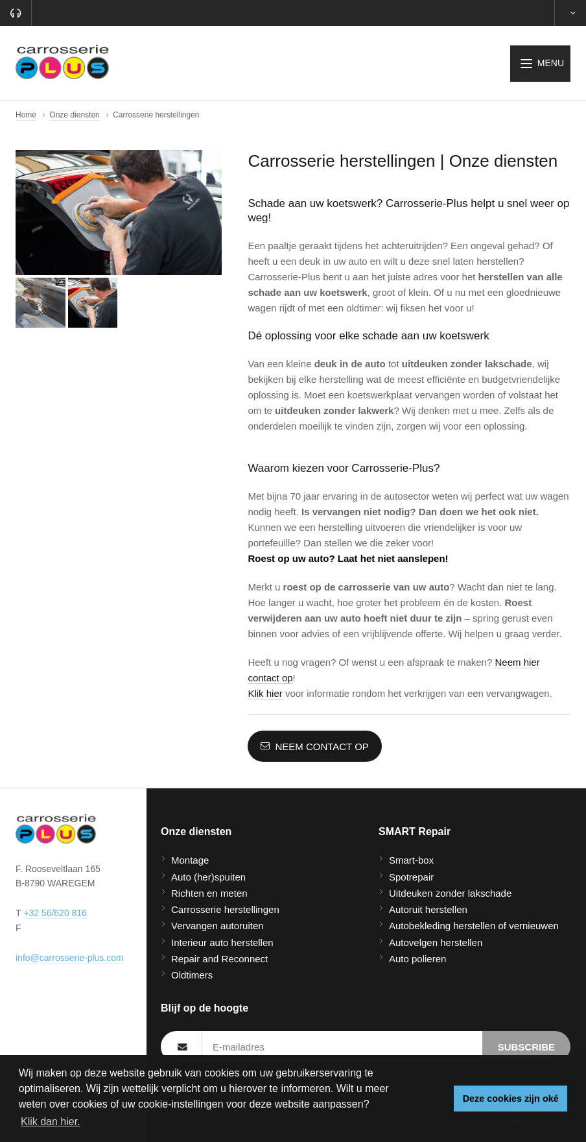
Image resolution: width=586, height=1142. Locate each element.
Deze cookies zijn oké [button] (511, 1098)
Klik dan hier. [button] (50, 1121)
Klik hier (265, 693)
